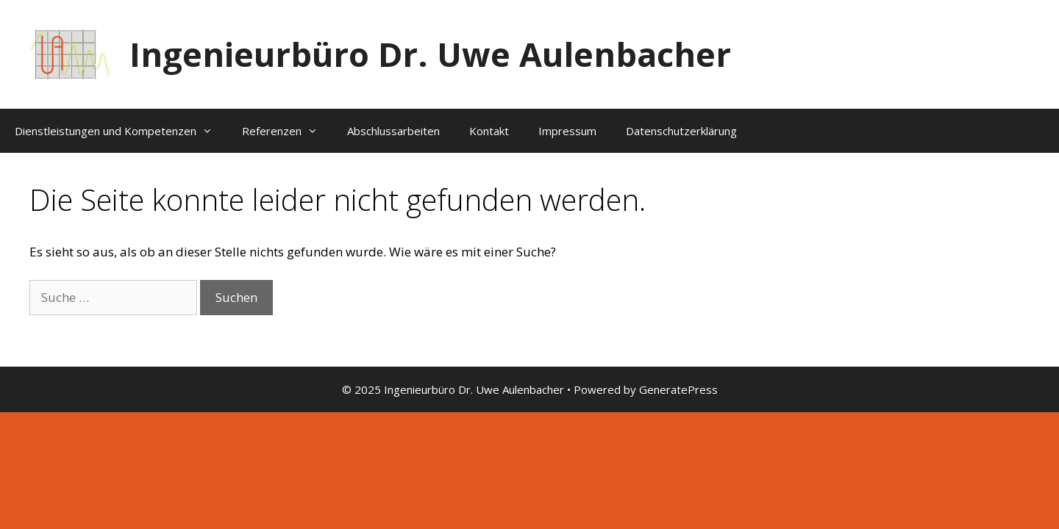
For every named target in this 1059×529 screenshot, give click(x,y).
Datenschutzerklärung (681, 130)
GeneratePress (678, 389)
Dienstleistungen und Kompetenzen (121, 131)
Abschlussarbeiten (393, 130)
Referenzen (287, 131)
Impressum (567, 130)
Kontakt (489, 130)
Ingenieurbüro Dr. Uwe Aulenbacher (430, 54)
